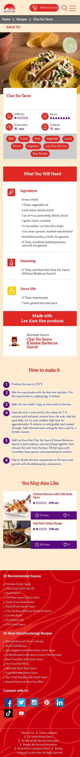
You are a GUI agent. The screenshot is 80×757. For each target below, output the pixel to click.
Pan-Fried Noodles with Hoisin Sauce (26, 677)
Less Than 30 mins (56, 146)
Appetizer (33, 146)
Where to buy (49, 7)
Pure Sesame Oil (14, 620)
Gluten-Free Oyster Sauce (20, 602)
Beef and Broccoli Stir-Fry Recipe (25, 641)
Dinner (17, 146)
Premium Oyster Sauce (18, 584)
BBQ (11, 138)
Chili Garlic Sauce (15, 624)
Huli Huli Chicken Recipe (47, 523)
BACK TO (13, 27)
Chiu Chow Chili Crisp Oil (20, 588)
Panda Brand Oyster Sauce (20, 606)
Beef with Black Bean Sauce (21, 668)
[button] (64, 8)
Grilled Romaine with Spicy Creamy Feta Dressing (33, 655)
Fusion (24, 138)
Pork (37, 138)
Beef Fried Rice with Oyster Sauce (25, 659)
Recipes (22, 19)
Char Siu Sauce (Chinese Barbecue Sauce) (28, 611)
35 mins (43, 515)
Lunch (68, 138)
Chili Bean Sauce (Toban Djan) (22, 597)
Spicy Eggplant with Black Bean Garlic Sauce (30, 650)
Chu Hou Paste (14, 615)
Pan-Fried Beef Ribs (17, 664)
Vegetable (52, 138)
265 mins (43, 545)
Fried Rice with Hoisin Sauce (22, 673)
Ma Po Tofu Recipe (16, 646)
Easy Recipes (40, 153)
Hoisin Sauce (13, 593)
